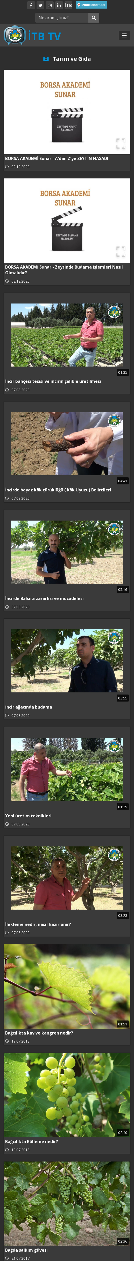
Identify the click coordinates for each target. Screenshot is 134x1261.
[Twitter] (40, 5)
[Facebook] (31, 5)
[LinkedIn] (59, 5)
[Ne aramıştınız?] (61, 18)
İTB (68, 5)
